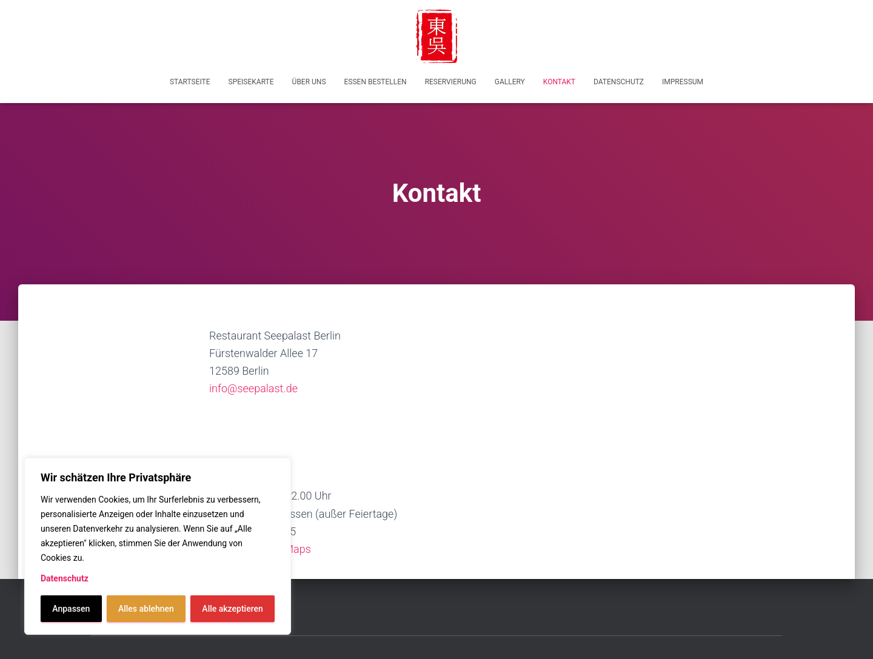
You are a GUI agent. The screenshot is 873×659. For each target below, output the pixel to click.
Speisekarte (251, 82)
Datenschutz (65, 578)
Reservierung (451, 82)
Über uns (309, 82)
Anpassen (71, 609)
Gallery (510, 82)
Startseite (190, 82)
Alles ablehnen (146, 609)
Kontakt (559, 82)
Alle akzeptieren (232, 609)
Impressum (682, 82)
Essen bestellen (375, 82)
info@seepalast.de (253, 388)
